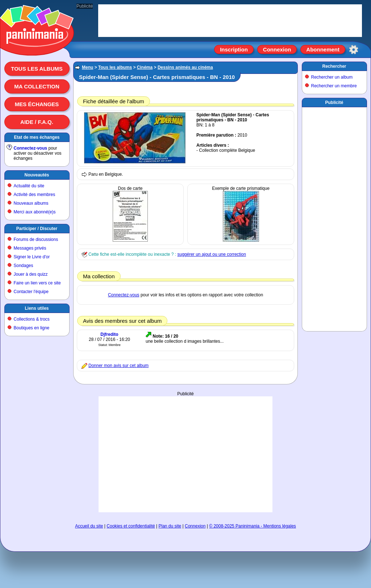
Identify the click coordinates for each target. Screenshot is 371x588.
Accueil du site (89, 526)
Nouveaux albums (31, 203)
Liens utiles (37, 308)
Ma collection (36, 86)
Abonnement (322, 49)
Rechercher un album (332, 77)
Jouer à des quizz (31, 274)
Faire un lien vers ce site (37, 282)
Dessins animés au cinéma (185, 67)
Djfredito (109, 334)
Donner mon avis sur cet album (118, 365)
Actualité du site (29, 185)
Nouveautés (36, 175)
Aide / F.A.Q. (36, 122)
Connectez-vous (30, 148)
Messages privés (30, 248)
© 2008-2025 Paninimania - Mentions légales (252, 526)
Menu (87, 67)
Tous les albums (37, 69)
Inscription (234, 49)
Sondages (23, 265)
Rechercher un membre (334, 85)
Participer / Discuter (36, 228)
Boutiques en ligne (32, 327)
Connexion (277, 49)
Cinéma (145, 67)
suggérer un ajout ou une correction (211, 254)
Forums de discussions (36, 239)
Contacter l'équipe (31, 291)
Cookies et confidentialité (131, 526)
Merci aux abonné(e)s (35, 211)
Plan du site (170, 526)
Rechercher (334, 66)
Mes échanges (37, 104)
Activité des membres (34, 194)
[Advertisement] (185, 447)
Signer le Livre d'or (32, 256)
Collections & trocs (32, 319)
